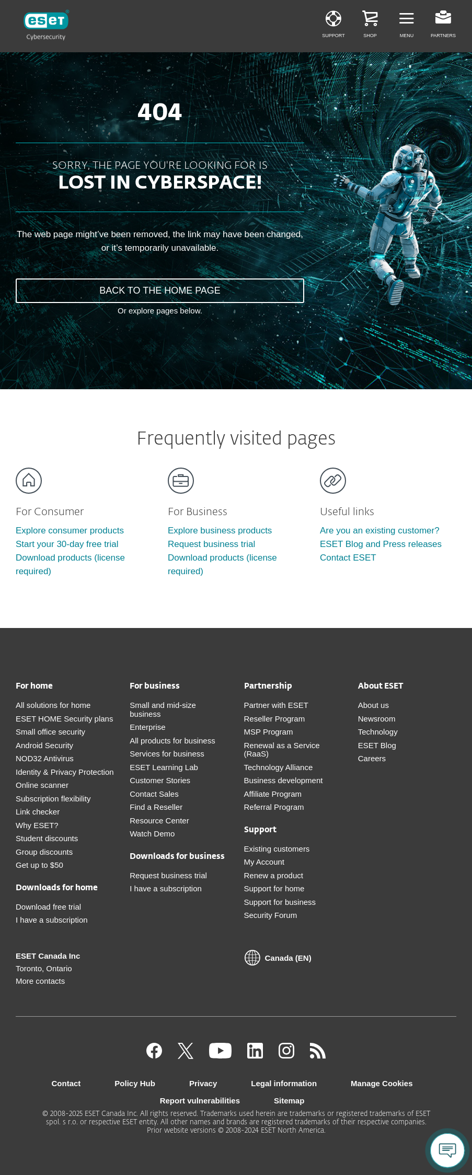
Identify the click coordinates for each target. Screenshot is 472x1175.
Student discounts (47, 838)
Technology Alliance (278, 767)
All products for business (172, 740)
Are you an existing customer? (380, 531)
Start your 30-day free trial (67, 544)
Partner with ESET (276, 705)
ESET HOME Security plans (64, 718)
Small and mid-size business (163, 709)
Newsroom (377, 718)
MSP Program (268, 731)
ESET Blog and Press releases (381, 544)
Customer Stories (160, 780)
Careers (372, 758)
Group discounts (44, 851)
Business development (283, 780)
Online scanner (42, 785)
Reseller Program (274, 718)
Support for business (280, 902)
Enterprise (147, 727)
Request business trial (211, 544)
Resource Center (159, 820)
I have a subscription (52, 919)
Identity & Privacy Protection (65, 771)
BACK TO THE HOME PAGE (160, 290)
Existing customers (277, 848)
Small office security (50, 731)
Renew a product (273, 875)
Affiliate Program (273, 793)
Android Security (44, 745)
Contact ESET (348, 558)
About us (373, 705)
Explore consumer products (70, 531)
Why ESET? (37, 825)
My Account (264, 861)
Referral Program (274, 806)
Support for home (274, 888)
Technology (378, 731)
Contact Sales (154, 793)
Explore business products (220, 531)
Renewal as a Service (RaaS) (282, 750)
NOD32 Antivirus (45, 758)
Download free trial (48, 906)
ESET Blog (377, 745)
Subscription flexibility (53, 798)
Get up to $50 (39, 864)
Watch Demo (152, 833)
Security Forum (270, 915)
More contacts (40, 980)
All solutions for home (53, 705)
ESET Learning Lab (164, 767)
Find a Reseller (156, 806)
